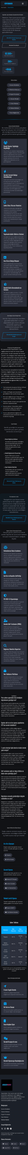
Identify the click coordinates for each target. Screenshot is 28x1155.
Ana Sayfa (3, 7)
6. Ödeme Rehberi (14, 108)
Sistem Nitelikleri (5, 1109)
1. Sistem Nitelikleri (14, 85)
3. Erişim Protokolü (14, 94)
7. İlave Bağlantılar (14, 113)
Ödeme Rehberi (5, 1112)
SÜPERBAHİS (8, 4)
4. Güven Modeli (14, 99)
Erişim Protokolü (5, 1114)
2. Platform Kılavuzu (14, 89)
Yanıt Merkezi (4, 1117)
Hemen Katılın (5, 1120)
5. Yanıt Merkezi (14, 103)
